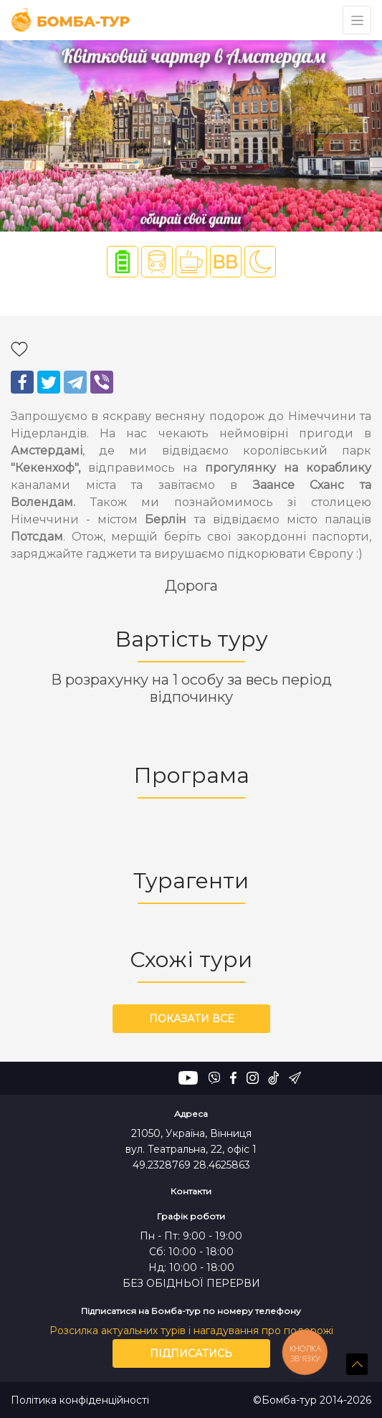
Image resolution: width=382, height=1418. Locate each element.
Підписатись (191, 1353)
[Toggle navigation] (357, 20)
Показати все (191, 1018)
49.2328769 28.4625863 (191, 1164)
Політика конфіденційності (80, 1400)
